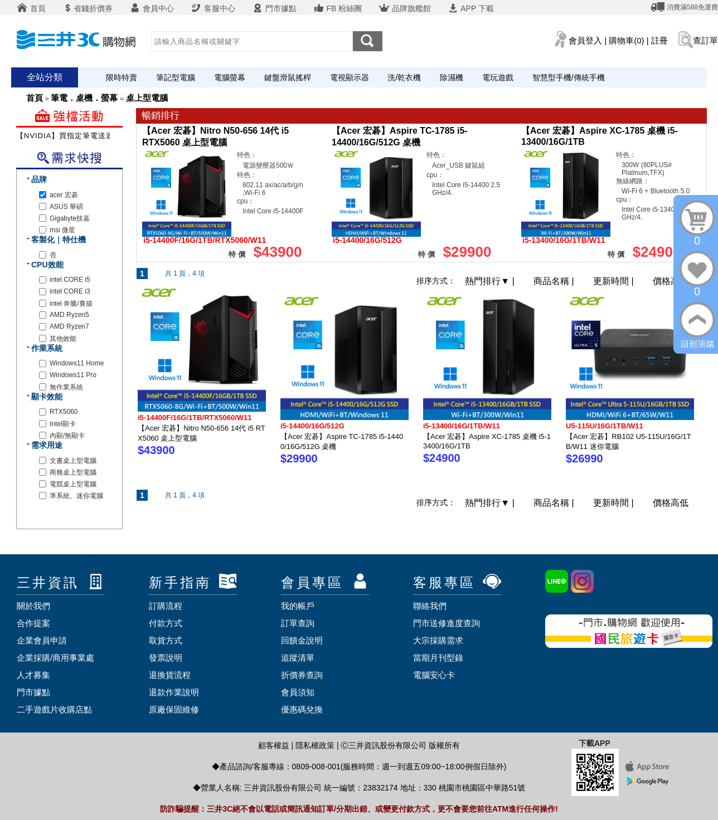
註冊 (659, 40)
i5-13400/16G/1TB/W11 (461, 426)
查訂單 (705, 40)
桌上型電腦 (147, 97)
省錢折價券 (87, 8)
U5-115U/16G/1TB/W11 (604, 426)
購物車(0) (626, 40)
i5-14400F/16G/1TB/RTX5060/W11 (195, 417)
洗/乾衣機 (404, 77)
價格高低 (670, 281)
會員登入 (585, 40)
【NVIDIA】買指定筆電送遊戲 (69, 135)
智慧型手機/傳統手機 (568, 77)
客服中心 (213, 8)
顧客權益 (273, 745)
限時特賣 (121, 77)
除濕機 (451, 77)
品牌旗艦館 (405, 8)
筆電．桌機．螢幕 (84, 97)
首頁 (31, 8)
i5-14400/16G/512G (312, 426)
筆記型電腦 (175, 77)
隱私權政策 (314, 745)
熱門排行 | (491, 281)
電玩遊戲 (497, 77)
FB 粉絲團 (337, 8)
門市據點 (274, 8)
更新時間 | (614, 281)
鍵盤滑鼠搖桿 (287, 77)
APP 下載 (471, 8)
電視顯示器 (349, 77)
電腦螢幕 (229, 77)
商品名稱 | (554, 281)
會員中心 (151, 8)
